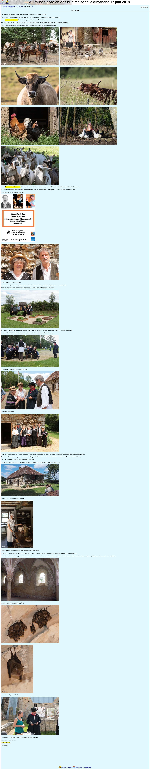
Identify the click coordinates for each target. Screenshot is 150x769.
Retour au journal (65, 767)
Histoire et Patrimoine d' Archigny (13, 6)
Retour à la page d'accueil (82, 767)
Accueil (2, 3)
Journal (7, 3)
